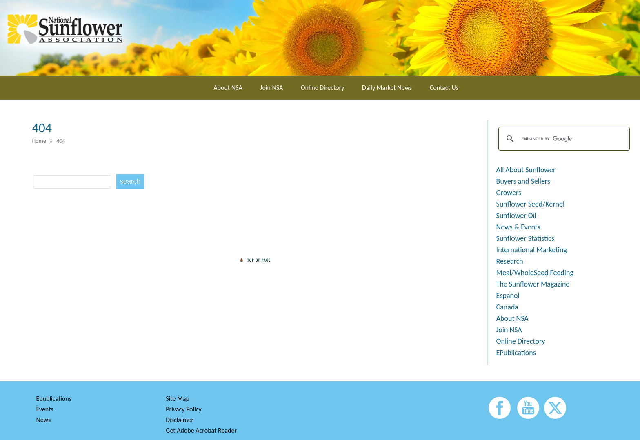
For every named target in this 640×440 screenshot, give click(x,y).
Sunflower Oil (516, 215)
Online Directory (322, 87)
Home (39, 141)
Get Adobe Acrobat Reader (201, 430)
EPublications (516, 352)
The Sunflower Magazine (533, 284)
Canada (507, 306)
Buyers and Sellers (523, 181)
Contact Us (444, 87)
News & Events (518, 226)
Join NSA (271, 87)
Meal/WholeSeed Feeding (534, 272)
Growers (508, 192)
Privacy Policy (184, 409)
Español (508, 295)
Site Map (177, 398)
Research (509, 261)
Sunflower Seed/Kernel (530, 204)
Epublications (53, 398)
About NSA (227, 87)
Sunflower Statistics (525, 238)
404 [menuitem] (60, 141)
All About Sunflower (526, 169)
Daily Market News (387, 87)
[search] (563, 139)
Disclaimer (179, 420)
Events (44, 409)
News (43, 420)
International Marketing (531, 249)
